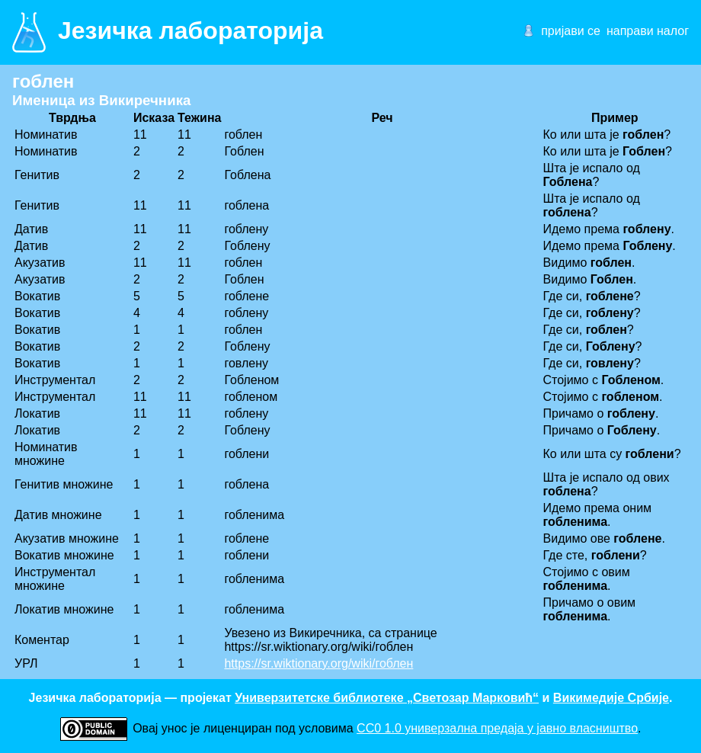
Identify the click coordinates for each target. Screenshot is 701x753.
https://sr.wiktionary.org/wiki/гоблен (318, 663)
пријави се (570, 30)
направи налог (648, 30)
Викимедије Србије (611, 697)
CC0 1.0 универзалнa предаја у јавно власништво (497, 728)
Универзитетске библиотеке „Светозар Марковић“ (387, 697)
